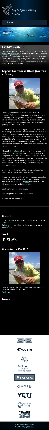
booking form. (7, 227)
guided (4, 54)
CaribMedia (30, 427)
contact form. (6, 222)
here (27, 182)
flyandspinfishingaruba (27, 425)
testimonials (17, 151)
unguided (14, 54)
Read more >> (7, 292)
